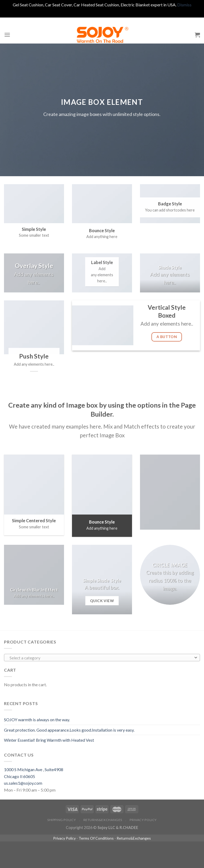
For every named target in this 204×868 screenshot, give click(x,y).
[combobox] (102, 657)
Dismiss (184, 4)
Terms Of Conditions (96, 838)
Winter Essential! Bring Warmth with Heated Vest (49, 739)
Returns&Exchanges (102, 820)
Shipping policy (61, 820)
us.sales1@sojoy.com (23, 782)
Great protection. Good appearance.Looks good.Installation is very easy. (69, 729)
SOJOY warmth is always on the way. (37, 719)
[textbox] (100, 658)
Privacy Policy (143, 820)
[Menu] (7, 34)
